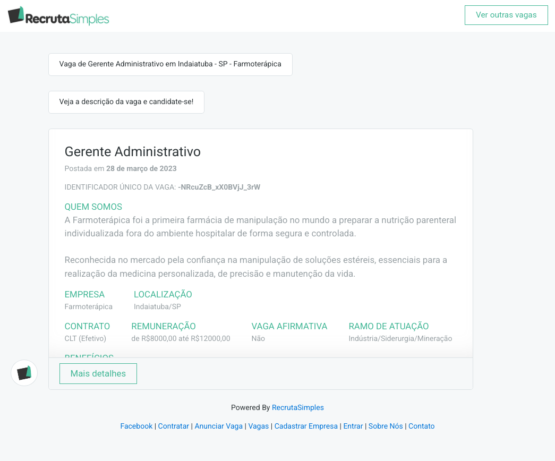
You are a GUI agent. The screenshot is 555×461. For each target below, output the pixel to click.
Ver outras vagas (506, 15)
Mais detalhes (98, 373)
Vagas (258, 426)
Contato (421, 426)
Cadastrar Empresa (306, 426)
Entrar (353, 426)
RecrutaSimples (298, 408)
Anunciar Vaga (218, 426)
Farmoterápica (89, 307)
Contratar (173, 426)
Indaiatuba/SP (157, 307)
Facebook (136, 426)
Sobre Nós (386, 426)
